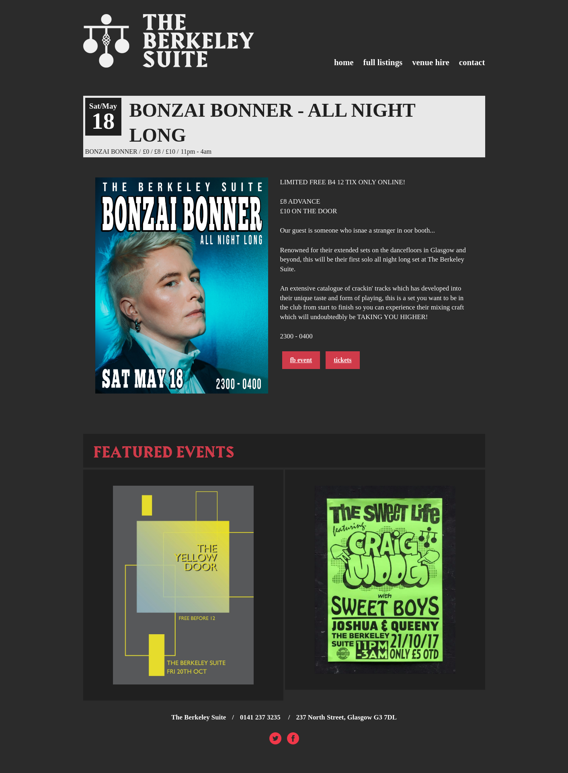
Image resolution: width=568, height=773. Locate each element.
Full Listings (383, 62)
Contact (472, 62)
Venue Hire (430, 62)
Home (344, 62)
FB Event (301, 360)
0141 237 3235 (261, 717)
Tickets (342, 360)
